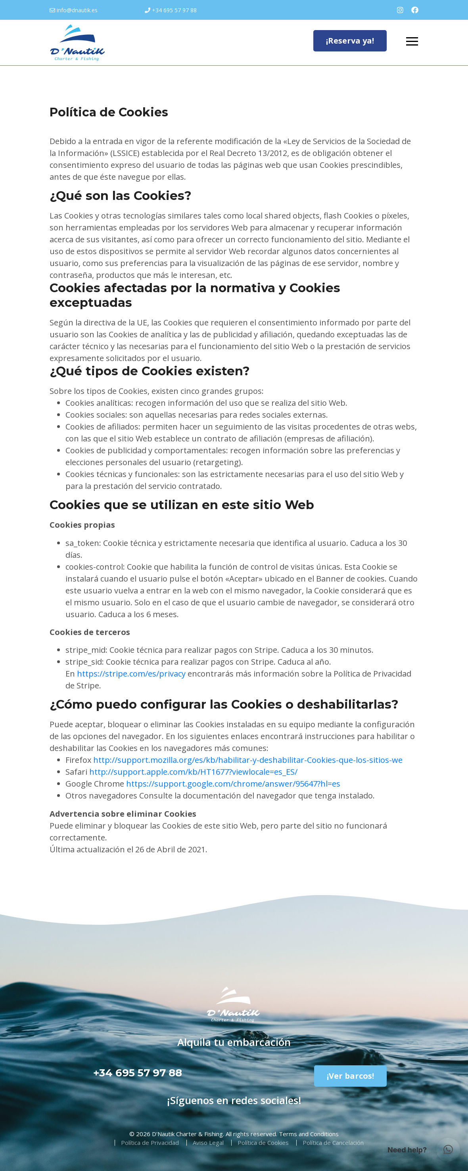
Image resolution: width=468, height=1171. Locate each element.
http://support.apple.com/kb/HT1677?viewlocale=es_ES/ (193, 771)
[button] (448, 1149)
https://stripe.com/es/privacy (131, 673)
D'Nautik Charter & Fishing (187, 1134)
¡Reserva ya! (350, 40)
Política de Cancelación (333, 1143)
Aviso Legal (208, 1143)
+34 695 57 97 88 (174, 10)
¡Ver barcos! (350, 1075)
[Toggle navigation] (412, 42)
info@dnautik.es (77, 10)
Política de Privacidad (150, 1143)
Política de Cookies (263, 1143)
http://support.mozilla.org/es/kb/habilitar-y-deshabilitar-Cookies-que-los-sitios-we (248, 760)
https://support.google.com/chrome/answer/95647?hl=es (233, 783)
